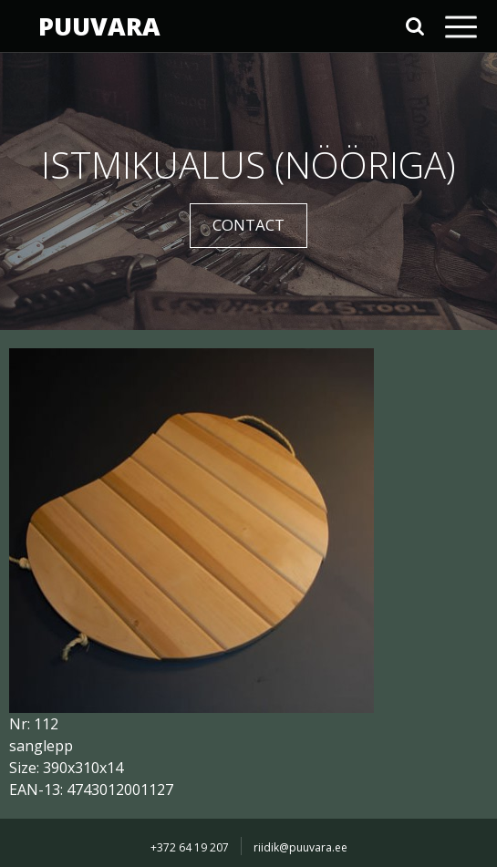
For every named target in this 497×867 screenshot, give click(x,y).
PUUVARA (99, 26)
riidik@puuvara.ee (300, 847)
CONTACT (248, 224)
